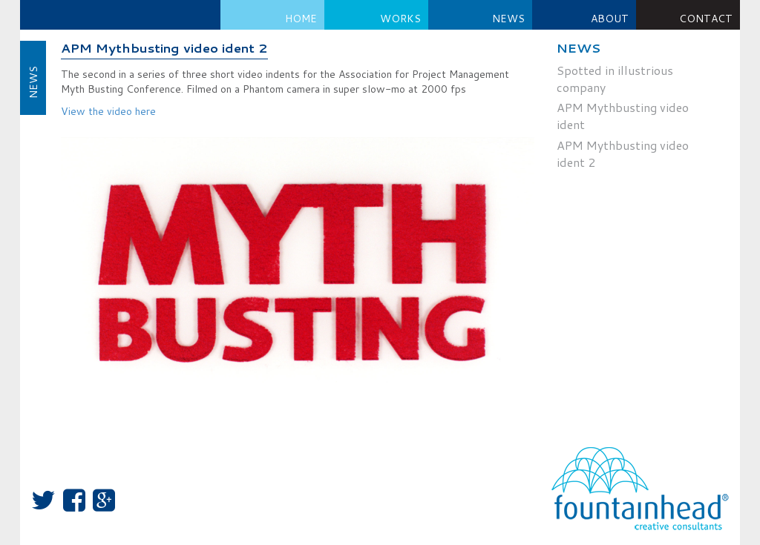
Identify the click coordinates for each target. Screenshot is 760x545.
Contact (706, 18)
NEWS (508, 18)
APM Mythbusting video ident (623, 116)
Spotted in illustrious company (615, 79)
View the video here (108, 111)
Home (301, 18)
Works (400, 18)
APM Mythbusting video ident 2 (164, 48)
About (610, 18)
